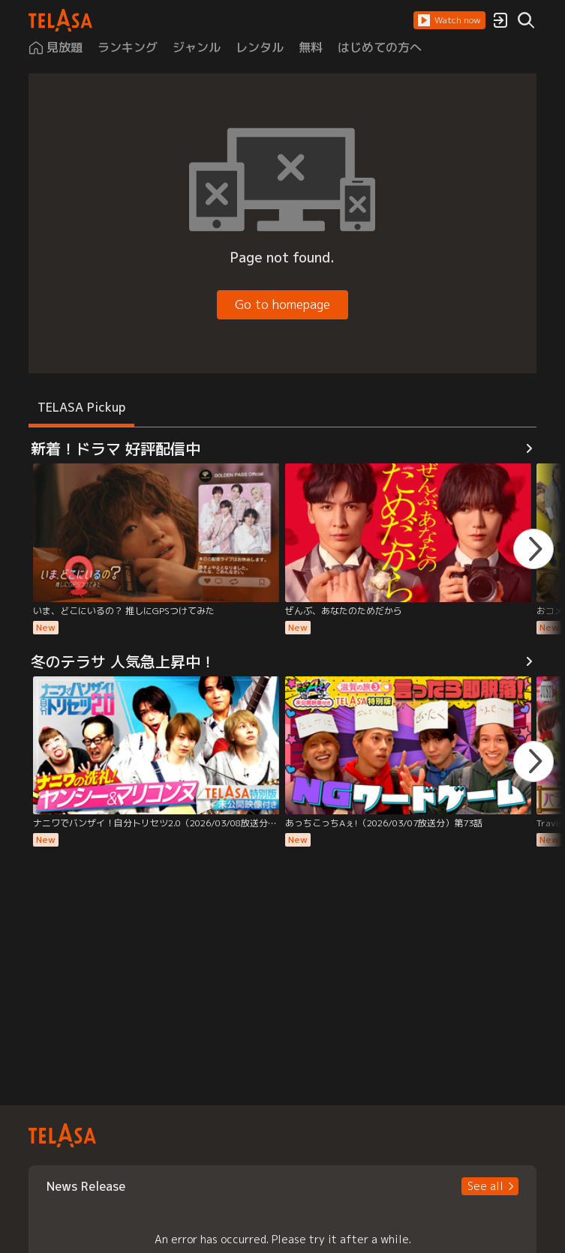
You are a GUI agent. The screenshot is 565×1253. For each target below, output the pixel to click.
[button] (449, 20)
